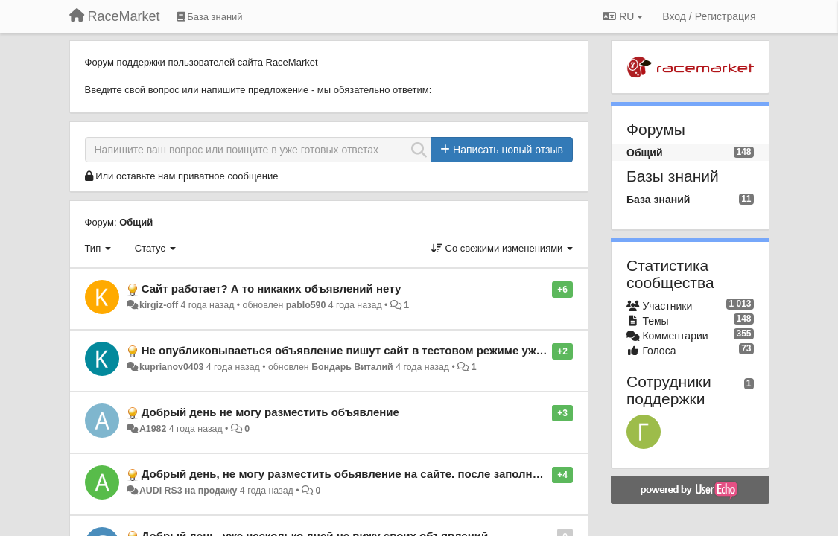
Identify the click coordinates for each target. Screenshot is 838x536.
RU (623, 16)
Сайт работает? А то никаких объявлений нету (271, 288)
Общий (136, 222)
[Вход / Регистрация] (708, 16)
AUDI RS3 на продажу (188, 490)
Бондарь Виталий (352, 367)
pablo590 (306, 305)
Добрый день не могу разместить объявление (270, 412)
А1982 (152, 429)
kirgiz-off (158, 305)
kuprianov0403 (171, 367)
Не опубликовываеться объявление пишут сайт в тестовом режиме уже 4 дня (358, 350)
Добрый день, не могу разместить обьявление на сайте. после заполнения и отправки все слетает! (418, 474)
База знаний (658, 199)
